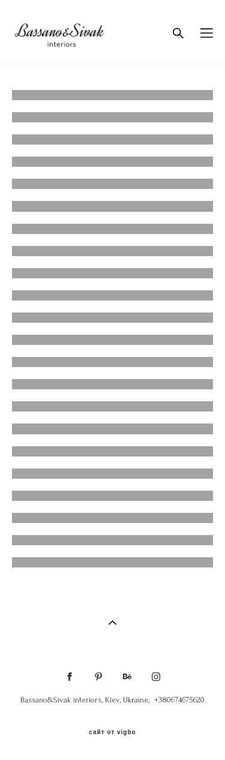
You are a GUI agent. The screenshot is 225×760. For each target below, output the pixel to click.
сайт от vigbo (112, 732)
